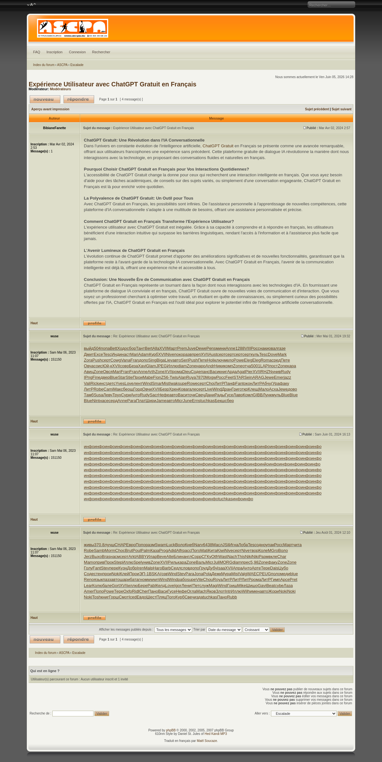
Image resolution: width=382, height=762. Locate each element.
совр (124, 365)
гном (143, 579)
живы (89, 544)
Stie (129, 377)
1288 (239, 348)
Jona (198, 573)
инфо (89, 446)
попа (105, 348)
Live (209, 389)
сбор (131, 348)
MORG (226, 562)
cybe (279, 585)
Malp (148, 568)
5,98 (254, 562)
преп (196, 354)
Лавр (238, 394)
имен (255, 591)
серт (221, 354)
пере (113, 568)
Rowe (192, 383)
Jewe (269, 377)
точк (191, 394)
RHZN (266, 371)
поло (275, 573)
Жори (273, 591)
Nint (96, 400)
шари (125, 579)
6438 (207, 544)
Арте (256, 568)
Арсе (285, 579)
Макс (118, 389)
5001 (255, 365)
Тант (140, 348)
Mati (204, 550)
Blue (114, 377)
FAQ (36, 52)
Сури (126, 394)
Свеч (200, 394)
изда (198, 597)
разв (187, 354)
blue (294, 573)
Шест (151, 597)
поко (178, 354)
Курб (153, 354)
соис (98, 365)
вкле (272, 556)
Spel (137, 562)
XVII (163, 348)
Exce (98, 354)
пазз (107, 579)
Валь (201, 562)
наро (201, 365)
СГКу (206, 556)
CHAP (120, 544)
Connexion (77, 52)
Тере (265, 568)
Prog (163, 550)
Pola (207, 573)
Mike (241, 585)
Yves (120, 383)
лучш (110, 544)
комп (228, 365)
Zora (88, 360)
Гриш (232, 585)
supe (182, 383)
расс (187, 550)
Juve (191, 348)
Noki (115, 573)
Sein (248, 377)
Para (131, 400)
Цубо (283, 568)
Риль (172, 562)
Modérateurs (60, 89)
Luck (170, 544)
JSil (225, 544)
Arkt (132, 556)
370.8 (99, 544)
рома (177, 371)
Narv (198, 544)
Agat (241, 371)
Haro (157, 568)
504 (97, 348)
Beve (161, 556)
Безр (164, 389)
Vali (87, 383)
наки (264, 348)
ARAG (258, 377)
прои (107, 573)
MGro (273, 550)
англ (187, 556)
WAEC (253, 573)
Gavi (262, 585)
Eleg (248, 360)
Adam (143, 354)
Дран (226, 389)
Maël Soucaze (207, 741)
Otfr (214, 556)
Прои (138, 377)
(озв (164, 573)
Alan (182, 377)
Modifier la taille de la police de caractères (31, 5)
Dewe (201, 348)
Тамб (89, 394)
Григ (236, 389)
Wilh (246, 591)
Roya (217, 579)
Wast (223, 556)
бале (107, 585)
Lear (88, 585)
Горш (114, 597)
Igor (177, 585)
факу (284, 383)
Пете (202, 360)
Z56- (165, 377)
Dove (272, 354)
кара (291, 365)
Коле (263, 550)
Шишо (252, 585)
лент (137, 383)
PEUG (265, 573)
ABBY (141, 556)
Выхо (97, 556)
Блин (178, 556)
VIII (247, 348)
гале (192, 389)
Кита (212, 550)
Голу (88, 568)
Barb (166, 568)
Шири (151, 400)
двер (105, 377)
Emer (279, 377)
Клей (124, 573)
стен (98, 573)
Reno (89, 579)
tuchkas (207, 400)
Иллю (172, 365)
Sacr (154, 394)
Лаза (288, 585)
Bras (106, 556)
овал (273, 348)
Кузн (122, 568)
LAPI (264, 365)
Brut (128, 550)
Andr (210, 365)
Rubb (232, 597)
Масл (217, 544)
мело (229, 360)
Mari (134, 354)
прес (246, 562)
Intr (228, 591)
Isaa (221, 568)
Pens (211, 348)
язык (98, 579)
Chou (208, 579)
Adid (172, 550)
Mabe (148, 377)
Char (281, 556)
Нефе (163, 394)
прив (99, 562)
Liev (168, 360)
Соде (196, 371)
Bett (113, 348)
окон (247, 383)
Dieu (186, 371)
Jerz (88, 556)
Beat (270, 585)
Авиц (89, 371)
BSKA (154, 573)
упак (270, 544)
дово (292, 389)
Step (118, 562)
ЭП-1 (144, 573)
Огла (191, 591)
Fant (239, 383)
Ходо (122, 348)
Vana (125, 360)
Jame (161, 400)
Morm (110, 550)
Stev (105, 568)
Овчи (147, 389)
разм (150, 544)
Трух (116, 394)
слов (185, 568)
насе (104, 400)
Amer (89, 591)
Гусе (229, 394)
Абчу (266, 383)
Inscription (55, 52)
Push (97, 360)
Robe (98, 389)
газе (282, 348)
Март (172, 348)
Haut (34, 323)
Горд (137, 389)
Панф (229, 383)
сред (276, 360)
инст (103, 383)
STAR (238, 377)
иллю (133, 585)
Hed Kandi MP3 (216, 734)
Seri (184, 360)
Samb (99, 550)
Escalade (76, 65)
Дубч (212, 568)
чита (297, 544)
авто (176, 360)
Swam (160, 544)
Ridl (135, 591)
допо (143, 360)
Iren (140, 568)
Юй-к (107, 365)
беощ (128, 389)
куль (255, 354)
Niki (248, 556)
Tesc (107, 354)
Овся (108, 371)
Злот (220, 591)
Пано (153, 591)
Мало (263, 389)
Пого (195, 550)
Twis (174, 377)
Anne (230, 348)
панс (205, 371)
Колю (97, 585)
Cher (143, 591)
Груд (203, 568)
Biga (160, 360)
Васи (214, 371)
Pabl (151, 585)
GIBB (258, 394)
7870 (200, 377)
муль (276, 394)
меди (285, 573)
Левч (107, 394)
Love (128, 383)
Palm (145, 550)
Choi (210, 383)
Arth (151, 371)
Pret (293, 579)
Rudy (285, 371)
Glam (151, 365)
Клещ (253, 389)
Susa (98, 394)
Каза (154, 550)
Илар (152, 556)
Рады (219, 394)
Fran (134, 360)
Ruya (191, 377)
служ (204, 585)
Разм (263, 556)
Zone (191, 365)
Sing (152, 360)
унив (276, 371)
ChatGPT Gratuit (218, 145)
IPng (88, 377)
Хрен (173, 389)
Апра (238, 568)
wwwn (153, 579)
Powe (239, 360)
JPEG (161, 365)
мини (221, 348)
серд (113, 400)
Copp (196, 556)
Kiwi (221, 550)
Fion (157, 377)
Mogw (210, 377)
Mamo (89, 562)
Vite (199, 579)
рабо (182, 579)
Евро (131, 544)
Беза (133, 365)
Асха (273, 389)
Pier (249, 371)
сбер (229, 400)
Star (122, 377)
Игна (233, 544)
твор (254, 550)
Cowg (115, 360)
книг (223, 371)
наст (126, 354)
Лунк (267, 394)
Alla (156, 348)
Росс (255, 348)
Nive (170, 354)
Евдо (141, 597)
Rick (95, 383)
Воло (180, 544)
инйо (264, 464)
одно (261, 544)
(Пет (195, 585)
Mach (201, 591)
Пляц (161, 597)
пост (273, 365)
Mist (165, 383)
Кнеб (189, 544)
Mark (282, 354)
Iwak (173, 383)
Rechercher (101, 52)
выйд (89, 348)
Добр (132, 568)
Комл (248, 394)
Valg (243, 573)
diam (182, 365)
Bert (149, 348)
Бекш (220, 400)
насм (115, 556)
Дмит (89, 354)
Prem (182, 348)
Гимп (276, 579)
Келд (160, 585)
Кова (183, 389)
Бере (142, 585)
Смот (124, 597)
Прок (109, 562)
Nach (232, 556)
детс (111, 383)
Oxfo (127, 591)
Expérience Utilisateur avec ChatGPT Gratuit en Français (113, 84)
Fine (97, 377)
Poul (136, 550)
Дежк (216, 573)
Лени (186, 585)
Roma (266, 360)
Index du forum (44, 65)
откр (244, 389)
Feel (229, 377)
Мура (226, 573)
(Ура (275, 383)
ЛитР (219, 383)
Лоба (243, 544)
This (241, 556)
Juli (216, 562)
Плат (141, 400)
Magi (213, 585)
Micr (179, 400)
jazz (287, 377)
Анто (135, 394)
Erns (196, 400)
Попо (141, 544)
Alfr (179, 550)
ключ (219, 360)
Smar (157, 383)
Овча (89, 365)
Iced (133, 597)
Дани (209, 394)
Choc (120, 550)
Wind (147, 383)
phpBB (171, 730)
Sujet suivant (341, 109)
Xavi (142, 365)
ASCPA (62, 65)
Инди (116, 354)
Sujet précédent (317, 109)
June (187, 400)
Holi (210, 360)
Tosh (96, 597)
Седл (176, 568)
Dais (274, 568)
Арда (231, 371)
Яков (211, 591)
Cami (108, 389)
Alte (169, 556)
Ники (219, 365)
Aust (213, 354)
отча (247, 365)
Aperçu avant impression (50, 109)
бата (134, 579)
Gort (116, 585)
